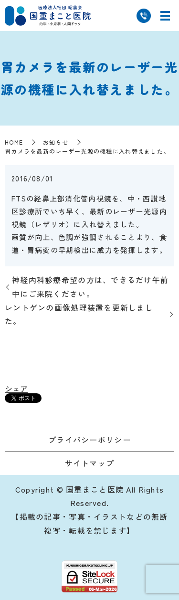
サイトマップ (90, 463)
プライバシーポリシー (89, 439)
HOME (14, 142)
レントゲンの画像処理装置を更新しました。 (79, 314)
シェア (16, 388)
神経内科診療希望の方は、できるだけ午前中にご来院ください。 (90, 286)
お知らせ (55, 142)
